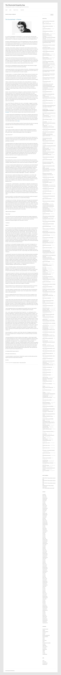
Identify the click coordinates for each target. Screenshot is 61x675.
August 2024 (44, 510)
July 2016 (44, 600)
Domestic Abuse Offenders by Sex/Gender (49, 129)
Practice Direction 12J (46, 325)
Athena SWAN (45, 433)
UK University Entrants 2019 (47, 193)
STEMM (44, 650)
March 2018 (44, 577)
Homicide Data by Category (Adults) (48, 218)
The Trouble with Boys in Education (48, 462)
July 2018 (44, 573)
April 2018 (44, 576)
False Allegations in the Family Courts (48, 188)
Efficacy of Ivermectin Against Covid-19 (48, 140)
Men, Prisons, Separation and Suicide (48, 345)
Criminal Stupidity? (45, 184)
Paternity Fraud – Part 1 (46, 447)
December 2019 (45, 553)
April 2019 (44, 562)
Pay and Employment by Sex (47, 389)
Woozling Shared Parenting (47, 274)
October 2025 (45, 499)
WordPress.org (45, 664)
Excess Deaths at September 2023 (48, 89)
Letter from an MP (45, 377)
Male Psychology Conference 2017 (48, 338)
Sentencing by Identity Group (47, 55)
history (44, 639)
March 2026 (44, 495)
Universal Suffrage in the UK (47, 440)
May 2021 (44, 535)
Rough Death (45, 269)
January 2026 (44, 496)
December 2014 (45, 618)
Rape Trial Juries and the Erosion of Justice (49, 97)
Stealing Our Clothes (46, 427)
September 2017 (45, 584)
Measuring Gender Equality (47, 226)
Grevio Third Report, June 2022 (47, 119)
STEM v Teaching (45, 438)
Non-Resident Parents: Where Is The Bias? (49, 284)
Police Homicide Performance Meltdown (49, 221)
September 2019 (45, 557)
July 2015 (44, 611)
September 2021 (45, 530)
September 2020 (45, 543)
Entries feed (44, 661)
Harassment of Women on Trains (48, 416)
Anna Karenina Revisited (46, 235)
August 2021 (44, 532)
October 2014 (45, 621)
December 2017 (45, 581)
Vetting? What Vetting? (46, 208)
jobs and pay (44, 640)
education (44, 632)
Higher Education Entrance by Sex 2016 (49, 342)
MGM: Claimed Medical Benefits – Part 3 (49, 348)
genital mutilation (45, 636)
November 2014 (45, 620)
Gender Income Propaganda (47, 457)
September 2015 (45, 610)
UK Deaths (44, 437)
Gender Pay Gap (45, 319)
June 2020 (44, 545)
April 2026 (44, 494)
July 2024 (44, 511)
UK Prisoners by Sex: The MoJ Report (48, 316)
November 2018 (45, 568)
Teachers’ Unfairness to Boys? (47, 428)
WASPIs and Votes (45, 231)
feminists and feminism (46, 635)
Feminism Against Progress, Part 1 (48, 102)
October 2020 (45, 542)
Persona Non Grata (45, 334)
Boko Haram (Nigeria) (46, 465)
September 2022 (45, 524)
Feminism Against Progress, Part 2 (48, 100)
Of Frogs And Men (45, 294)
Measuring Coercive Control (47, 245)
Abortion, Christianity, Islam (47, 23)
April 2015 (44, 613)
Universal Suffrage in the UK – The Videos (49, 323)
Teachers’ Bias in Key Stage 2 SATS (48, 305)
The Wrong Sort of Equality (47, 403)
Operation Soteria (45, 109)
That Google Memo (45, 328)
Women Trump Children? (46, 261)
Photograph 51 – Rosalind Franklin (48, 411)
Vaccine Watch (45, 121)
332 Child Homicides (46, 363)
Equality (44, 634)
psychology (44, 647)
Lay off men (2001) (45, 460)
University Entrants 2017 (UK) (47, 311)
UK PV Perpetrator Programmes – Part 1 (49, 335)
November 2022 (45, 523)
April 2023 (44, 518)
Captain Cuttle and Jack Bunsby (47, 159)
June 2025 (44, 503)
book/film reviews (16, 362)
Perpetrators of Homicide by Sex (48, 358)
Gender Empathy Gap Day (47, 149)
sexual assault (45, 649)
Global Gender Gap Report (47, 455)
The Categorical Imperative (47, 369)
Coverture (44, 271)
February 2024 (45, 513)
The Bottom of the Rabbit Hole (47, 367)
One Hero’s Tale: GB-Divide (47, 116)
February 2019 (45, 564)
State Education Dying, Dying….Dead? (48, 177)
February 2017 (45, 593)
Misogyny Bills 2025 (46, 57)
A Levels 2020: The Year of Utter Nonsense (49, 185)
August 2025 (44, 500)
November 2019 (45, 554)
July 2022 (44, 525)
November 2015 (45, 607)
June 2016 (44, 601)
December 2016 (45, 596)
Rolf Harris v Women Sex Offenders (48, 406)
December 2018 (45, 567)
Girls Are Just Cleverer (46, 148)
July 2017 (44, 587)
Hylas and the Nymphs (46, 308)
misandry (44, 644)
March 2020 (44, 549)
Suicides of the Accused (46, 213)
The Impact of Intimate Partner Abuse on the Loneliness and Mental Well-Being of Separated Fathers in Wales (49, 41)
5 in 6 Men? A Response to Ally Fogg (48, 431)
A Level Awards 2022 (46, 115)
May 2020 (44, 547)
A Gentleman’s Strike (46, 66)
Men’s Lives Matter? (46, 203)
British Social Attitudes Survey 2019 (48, 242)
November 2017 (45, 582)
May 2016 (44, 602)
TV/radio (44, 652)
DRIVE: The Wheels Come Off (47, 198)
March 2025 (44, 504)
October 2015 (45, 608)
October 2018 (45, 569)
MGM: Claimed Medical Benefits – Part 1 (49, 355)
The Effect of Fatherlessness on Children (49, 279)
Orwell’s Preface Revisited (46, 452)
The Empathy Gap (45, 396)
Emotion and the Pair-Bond (47, 372)
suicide (44, 651)
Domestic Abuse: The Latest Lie (47, 247)
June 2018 (44, 574)
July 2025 (44, 501)
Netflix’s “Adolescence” (46, 53)
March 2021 (44, 538)
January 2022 (44, 528)
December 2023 (45, 514)
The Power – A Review (46, 309)
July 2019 (44, 559)
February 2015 (45, 616)
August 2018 (44, 572)
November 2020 (45, 540)
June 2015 (44, 612)
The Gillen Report (45, 270)
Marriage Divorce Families (46, 642)
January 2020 (44, 552)
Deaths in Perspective (46, 168)
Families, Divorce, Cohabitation (47, 383)
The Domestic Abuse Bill (46, 250)
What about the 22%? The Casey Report (49, 48)
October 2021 (45, 529)
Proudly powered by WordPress (10, 670)
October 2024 (45, 509)
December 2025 (45, 498)
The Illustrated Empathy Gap (15, 5)
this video (7, 112)
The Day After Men (45, 426)
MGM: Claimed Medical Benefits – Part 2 (49, 350)
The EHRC (44, 392)
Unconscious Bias (45, 340)
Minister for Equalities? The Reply (48, 211)
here (18, 120)
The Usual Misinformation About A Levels (49, 291)
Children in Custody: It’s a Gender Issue (49, 228)
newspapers (44, 645)
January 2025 (44, 506)
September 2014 (45, 622)
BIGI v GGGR (44, 267)
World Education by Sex (46, 310)
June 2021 (44, 534)
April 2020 (44, 548)
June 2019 (44, 561)
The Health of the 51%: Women (47, 397)
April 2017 (44, 591)
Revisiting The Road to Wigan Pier (48, 353)
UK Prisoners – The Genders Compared (49, 450)
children (44, 630)
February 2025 (45, 505)
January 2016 (44, 605)
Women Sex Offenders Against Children (49, 320)
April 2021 (44, 537)
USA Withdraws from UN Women (48, 31)
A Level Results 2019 (46, 240)
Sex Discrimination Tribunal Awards (48, 237)
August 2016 (44, 598)
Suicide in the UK (45, 461)
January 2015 (44, 617)
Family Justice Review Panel (47, 251)
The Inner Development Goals (47, 91)
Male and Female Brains (46, 402)
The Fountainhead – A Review (13, 19)
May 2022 (44, 527)
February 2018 (45, 578)
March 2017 (44, 592)
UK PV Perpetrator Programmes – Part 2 (49, 331)
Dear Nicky (44, 466)
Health (44, 637)
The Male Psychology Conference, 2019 (49, 252)
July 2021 (44, 533)
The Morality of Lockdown (47, 209)
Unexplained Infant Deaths (47, 374)
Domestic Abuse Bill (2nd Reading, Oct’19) (49, 232)
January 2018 (44, 579)
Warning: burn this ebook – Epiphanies (48, 201)
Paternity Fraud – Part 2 (46, 445)
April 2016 (44, 603)
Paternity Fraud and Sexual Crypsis (48, 364)
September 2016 (45, 597)
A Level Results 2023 (46, 96)
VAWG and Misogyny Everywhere (48, 26)
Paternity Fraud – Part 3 (46, 442)
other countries (45, 646)
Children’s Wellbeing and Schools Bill (48, 51)
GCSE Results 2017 (45, 326)
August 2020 (44, 544)
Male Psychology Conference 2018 (48, 295)
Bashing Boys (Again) (46, 33)
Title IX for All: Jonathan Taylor (47, 58)
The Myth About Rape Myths (47, 154)
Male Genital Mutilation (46, 425)
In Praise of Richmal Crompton (47, 381)
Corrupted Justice (45, 272)
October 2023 (45, 515)
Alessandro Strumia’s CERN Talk (47, 286)
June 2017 (44, 588)
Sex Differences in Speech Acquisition (48, 126)
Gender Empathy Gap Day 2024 (47, 67)
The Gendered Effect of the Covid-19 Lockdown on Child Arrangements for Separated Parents (48, 206)
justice (43, 641)
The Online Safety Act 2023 (47, 81)
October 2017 (45, 583)
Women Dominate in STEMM (47, 399)
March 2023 (44, 519)
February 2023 (45, 520)
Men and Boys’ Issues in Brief (49, 488)
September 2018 (45, 571)
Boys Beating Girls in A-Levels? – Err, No (49, 329)
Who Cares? (44, 344)
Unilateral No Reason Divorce (47, 265)
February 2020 (45, 550)
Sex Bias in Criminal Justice (47, 281)
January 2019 (44, 566)
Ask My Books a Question (46, 47)
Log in (43, 660)
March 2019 (44, 563)
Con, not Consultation (46, 470)
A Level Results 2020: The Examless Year (49, 196)
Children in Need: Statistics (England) (48, 223)
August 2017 (44, 586)
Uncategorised (45, 654)
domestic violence (45, 631)
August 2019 (44, 558)
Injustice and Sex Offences (47, 28)
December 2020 (45, 539)
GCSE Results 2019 (45, 241)
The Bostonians (45, 125)
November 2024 (45, 508)
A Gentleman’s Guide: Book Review (48, 143)
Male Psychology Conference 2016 (48, 387)
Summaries (44, 150)
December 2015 (45, 606)
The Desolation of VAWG (46, 421)
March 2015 (44, 615)
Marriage (44, 386)
